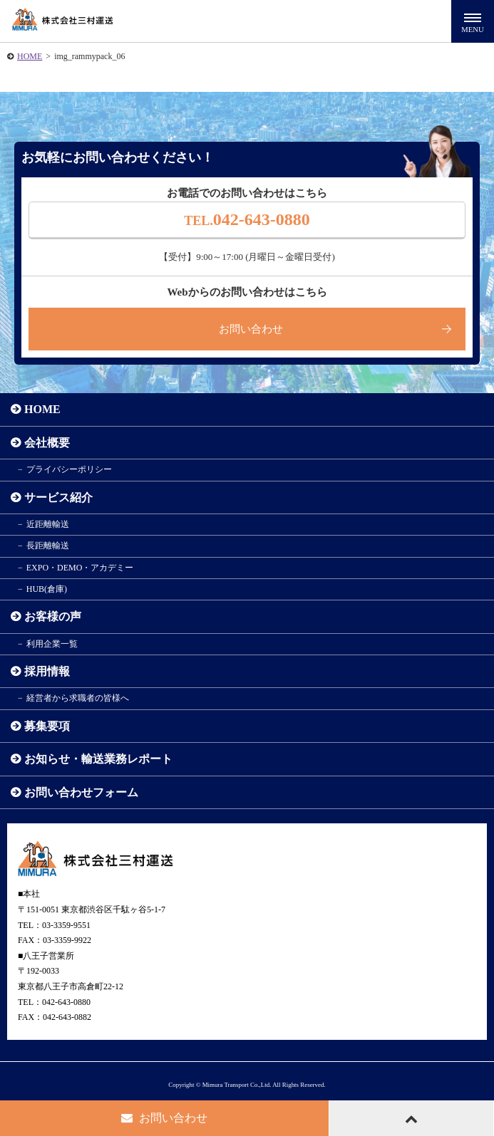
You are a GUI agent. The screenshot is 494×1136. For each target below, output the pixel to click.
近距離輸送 (47, 524)
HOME (29, 56)
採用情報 (47, 671)
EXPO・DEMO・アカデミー (80, 568)
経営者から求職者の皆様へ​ (77, 698)
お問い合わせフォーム (81, 792)
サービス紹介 (58, 497)
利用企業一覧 (52, 644)
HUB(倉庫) (46, 589)
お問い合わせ (251, 329)
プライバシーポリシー (69, 469)
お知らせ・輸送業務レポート (98, 759)
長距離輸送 (47, 546)
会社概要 (47, 443)
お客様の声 (52, 616)
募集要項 (47, 726)
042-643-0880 (247, 219)
